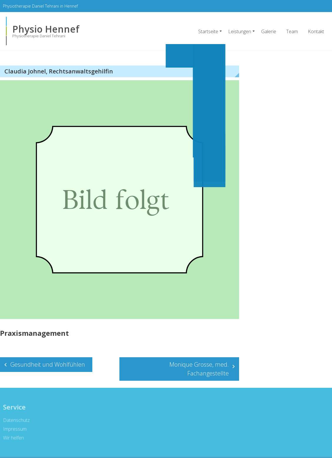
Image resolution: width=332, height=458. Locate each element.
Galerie (268, 31)
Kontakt (316, 31)
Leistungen (239, 31)
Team (292, 31)
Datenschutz (15, 420)
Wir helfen (12, 437)
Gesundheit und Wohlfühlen (47, 364)
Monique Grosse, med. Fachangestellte (199, 368)
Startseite (208, 31)
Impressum (14, 429)
